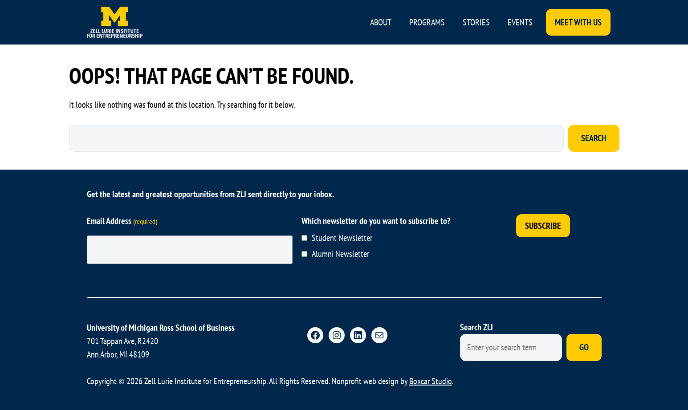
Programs (427, 22)
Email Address (122, 221)
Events (520, 22)
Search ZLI (476, 327)
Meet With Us (578, 22)
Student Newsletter (342, 238)
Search (594, 138)
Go (584, 347)
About (380, 22)
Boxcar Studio (430, 381)
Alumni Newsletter (340, 254)
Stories (476, 22)
